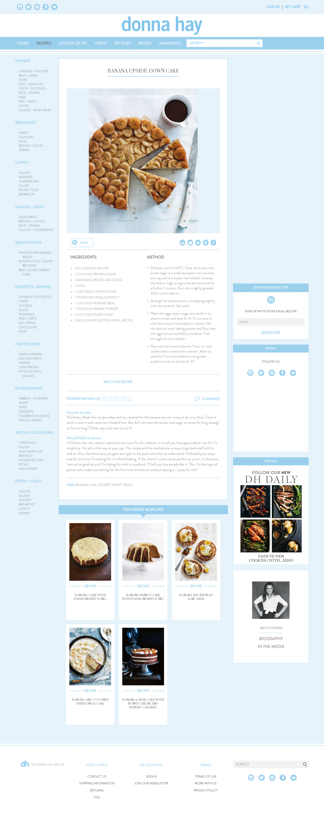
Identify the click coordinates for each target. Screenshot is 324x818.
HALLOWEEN (28, 468)
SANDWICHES (29, 181)
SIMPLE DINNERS (31, 354)
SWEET (23, 133)
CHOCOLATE (28, 327)
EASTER (24, 447)
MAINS (23, 403)
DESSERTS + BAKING (33, 287)
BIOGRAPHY (271, 639)
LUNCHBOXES (29, 367)
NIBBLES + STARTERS (33, 398)
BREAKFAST (25, 122)
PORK (23, 80)
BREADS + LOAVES (32, 221)
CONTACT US (97, 777)
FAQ (97, 797)
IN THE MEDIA (271, 646)
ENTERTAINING (29, 388)
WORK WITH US (206, 783)
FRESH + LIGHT (28, 481)
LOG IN (273, 7)
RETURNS (97, 790)
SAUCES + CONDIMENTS (36, 230)
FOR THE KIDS (27, 344)
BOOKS (144, 43)
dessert (104, 485)
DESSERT (25, 500)
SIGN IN (151, 777)
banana (82, 485)
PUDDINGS (26, 314)
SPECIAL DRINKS (30, 420)
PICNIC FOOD (29, 190)
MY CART (293, 7)
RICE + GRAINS (29, 92)
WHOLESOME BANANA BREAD (35, 254)
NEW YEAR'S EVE (31, 451)
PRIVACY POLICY (206, 790)
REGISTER (271, 333)
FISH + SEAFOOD (31, 84)
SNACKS (25, 491)
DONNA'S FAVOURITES (35, 297)
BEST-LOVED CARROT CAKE (34, 272)
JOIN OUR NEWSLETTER (151, 783)
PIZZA (22, 97)
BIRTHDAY (26, 456)
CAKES (23, 301)
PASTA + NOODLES (32, 88)
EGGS (23, 141)
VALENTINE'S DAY (31, 460)
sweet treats (122, 485)
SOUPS (24, 106)
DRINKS (24, 150)
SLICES (24, 310)
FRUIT (23, 331)
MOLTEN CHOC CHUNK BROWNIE (35, 263)
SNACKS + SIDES (29, 207)
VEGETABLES (28, 217)
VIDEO (100, 43)
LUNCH (22, 162)
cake (93, 485)
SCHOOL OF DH (73, 43)
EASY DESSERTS (30, 358)
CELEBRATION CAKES (34, 416)
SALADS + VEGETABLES (35, 110)
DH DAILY (122, 43)
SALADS (24, 173)
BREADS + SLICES (31, 146)
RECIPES (43, 43)
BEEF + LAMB (28, 75)
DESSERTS (26, 411)
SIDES (23, 407)
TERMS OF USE (205, 777)
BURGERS (26, 177)
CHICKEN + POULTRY (33, 71)
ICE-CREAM (27, 323)
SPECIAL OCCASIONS (34, 432)
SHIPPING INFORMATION (97, 783)
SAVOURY (26, 137)
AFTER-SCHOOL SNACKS (30, 373)
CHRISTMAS (27, 442)
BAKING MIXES (28, 242)
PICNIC (24, 464)
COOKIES (25, 305)
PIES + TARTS (28, 101)
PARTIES (24, 363)
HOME (23, 43)
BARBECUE (26, 194)
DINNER (22, 61)
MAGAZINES (170, 43)
